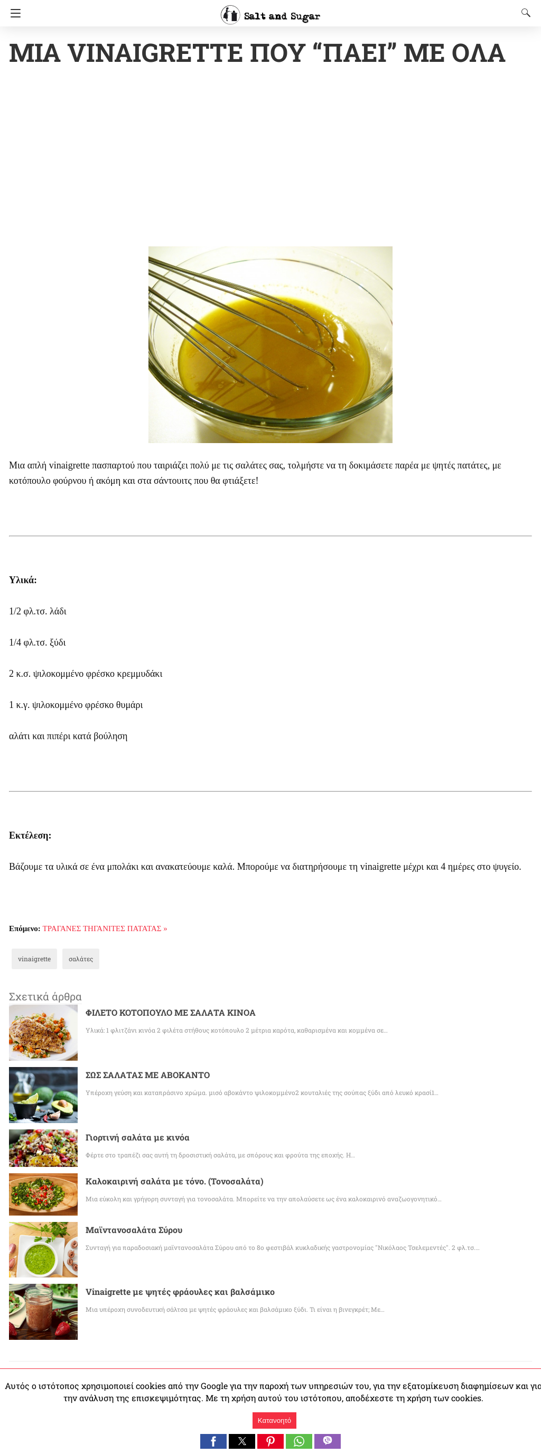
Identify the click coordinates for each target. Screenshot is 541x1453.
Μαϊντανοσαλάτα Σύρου (129, 1230)
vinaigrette (31, 959)
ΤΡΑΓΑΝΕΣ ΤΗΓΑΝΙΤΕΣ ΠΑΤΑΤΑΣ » (105, 929)
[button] (213, 1441)
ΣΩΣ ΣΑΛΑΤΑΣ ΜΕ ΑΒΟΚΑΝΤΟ (148, 1075)
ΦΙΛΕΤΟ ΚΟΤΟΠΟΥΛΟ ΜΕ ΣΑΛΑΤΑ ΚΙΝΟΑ (172, 1013)
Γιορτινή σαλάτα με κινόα (132, 1138)
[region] (270, 158)
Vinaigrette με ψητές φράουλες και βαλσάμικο (168, 1292)
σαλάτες (73, 959)
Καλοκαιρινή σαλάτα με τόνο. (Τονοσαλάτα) (165, 1182)
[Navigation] (13, 13)
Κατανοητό (274, 1420)
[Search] (523, 13)
